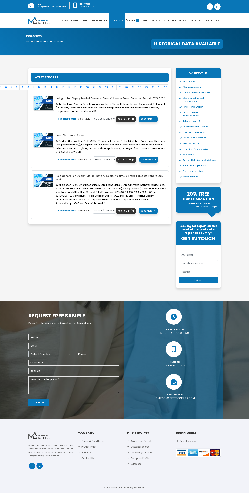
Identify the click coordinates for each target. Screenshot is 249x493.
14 (51, 87)
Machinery (188, 154)
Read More (148, 119)
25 (119, 87)
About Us (196, 20)
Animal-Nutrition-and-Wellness (199, 160)
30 (153, 87)
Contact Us (212, 20)
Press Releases (160, 20)
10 (28, 87)
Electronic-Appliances (194, 165)
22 (100, 87)
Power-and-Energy (193, 106)
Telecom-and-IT (191, 121)
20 (87, 87)
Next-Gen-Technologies (195, 148)
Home (65, 20)
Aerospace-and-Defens (195, 126)
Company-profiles (193, 171)
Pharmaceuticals (192, 86)
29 (146, 87)
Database (136, 464)
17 (69, 87)
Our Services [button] (180, 20)
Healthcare (189, 81)
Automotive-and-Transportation (192, 114)
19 (81, 87)
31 (159, 87)
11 (33, 87)
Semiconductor (191, 143)
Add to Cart (126, 119)
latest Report (99, 20)
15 (57, 87)
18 (75, 87)
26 (126, 87)
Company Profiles (140, 458)
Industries (116, 20)
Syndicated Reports (141, 441)
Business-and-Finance (194, 137)
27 (133, 87)
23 (106, 87)
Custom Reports (140, 446)
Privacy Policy (88, 446)
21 (94, 87)
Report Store (79, 20)
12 (39, 87)
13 (45, 87)
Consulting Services (141, 452)
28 (139, 87)
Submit (38, 402)
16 (63, 87)
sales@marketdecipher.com (51, 6)
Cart (132, 20)
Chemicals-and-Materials (196, 92)
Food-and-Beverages (194, 132)
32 (165, 87)
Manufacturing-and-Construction (194, 100)
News (145, 20)
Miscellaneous (190, 176)
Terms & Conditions (92, 441)
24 (113, 87)
